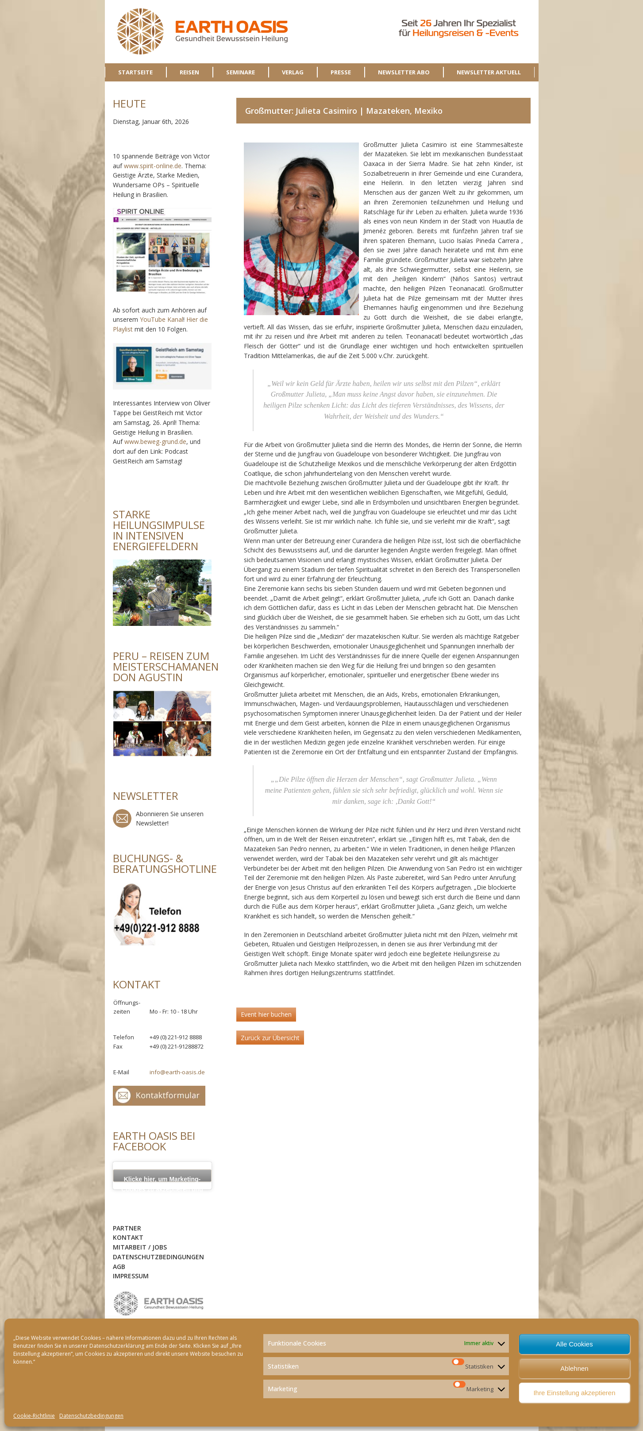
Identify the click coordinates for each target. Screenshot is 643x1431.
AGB (119, 1266)
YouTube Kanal (161, 319)
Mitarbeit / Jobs (140, 1247)
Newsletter (122, 818)
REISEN (189, 72)
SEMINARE (240, 72)
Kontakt (128, 1237)
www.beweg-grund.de (155, 441)
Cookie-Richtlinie (34, 1415)
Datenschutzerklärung (116, 1346)
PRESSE (341, 72)
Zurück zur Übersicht (270, 1038)
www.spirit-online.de (152, 166)
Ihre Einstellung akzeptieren (574, 1392)
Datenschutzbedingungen (91, 1415)
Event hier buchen (266, 1014)
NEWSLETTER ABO (404, 72)
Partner (127, 1228)
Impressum (131, 1276)
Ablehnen (574, 1368)
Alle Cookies (574, 1344)
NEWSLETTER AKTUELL (489, 72)
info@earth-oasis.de (177, 1072)
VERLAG (293, 72)
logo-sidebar (158, 1304)
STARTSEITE (135, 72)
